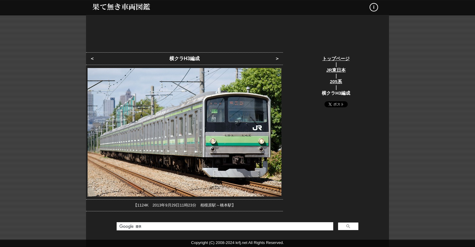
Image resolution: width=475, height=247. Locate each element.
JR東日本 (336, 70)
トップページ (336, 58)
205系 (336, 81)
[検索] (224, 226)
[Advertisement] (237, 31)
